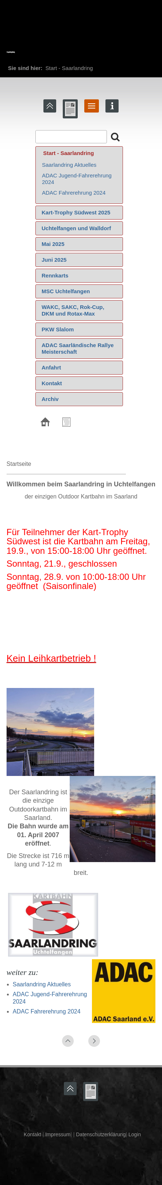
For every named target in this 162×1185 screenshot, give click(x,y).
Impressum (57, 1134)
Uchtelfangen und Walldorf (76, 228)
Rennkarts (55, 275)
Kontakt (52, 383)
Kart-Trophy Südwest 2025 (76, 212)
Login (134, 1134)
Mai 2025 (53, 244)
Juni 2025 (54, 260)
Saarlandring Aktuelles (69, 165)
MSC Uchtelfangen (66, 291)
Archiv (50, 399)
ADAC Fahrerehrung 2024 (73, 192)
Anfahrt (51, 367)
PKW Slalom (58, 329)
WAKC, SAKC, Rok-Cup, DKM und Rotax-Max (73, 310)
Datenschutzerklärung (100, 1134)
